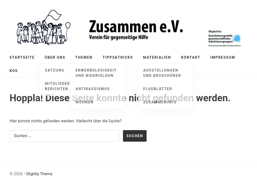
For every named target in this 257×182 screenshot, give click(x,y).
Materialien (157, 57)
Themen (83, 57)
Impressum (222, 57)
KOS (14, 71)
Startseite (22, 57)
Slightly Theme (39, 173)
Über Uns (55, 57)
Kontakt (190, 57)
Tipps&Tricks (118, 57)
